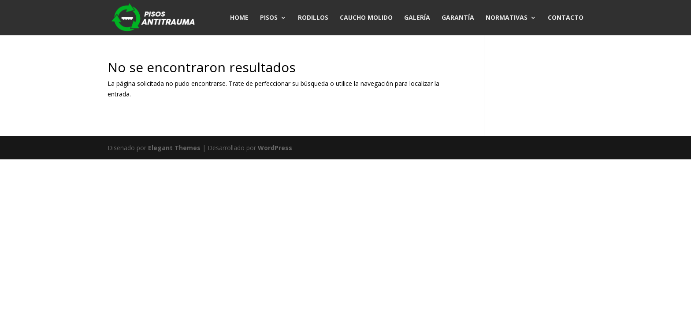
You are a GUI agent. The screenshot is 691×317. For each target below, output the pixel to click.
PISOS (269, 18)
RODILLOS (313, 18)
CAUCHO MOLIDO (366, 18)
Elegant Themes (174, 148)
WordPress (275, 148)
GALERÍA (417, 18)
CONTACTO (565, 18)
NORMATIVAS (507, 18)
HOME (239, 18)
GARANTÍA (458, 18)
